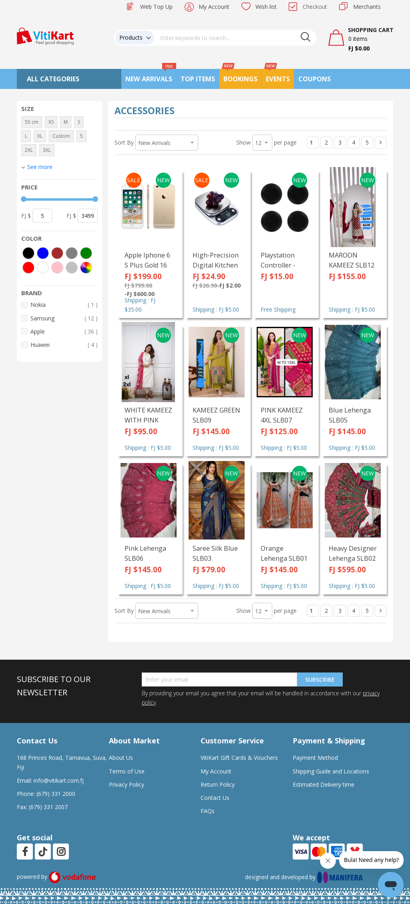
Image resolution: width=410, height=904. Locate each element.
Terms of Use (127, 771)
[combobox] (235, 38)
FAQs (208, 811)
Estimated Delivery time (323, 784)
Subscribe (320, 679)
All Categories (53, 78)
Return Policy (218, 784)
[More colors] (86, 267)
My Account (214, 6)
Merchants (367, 6)
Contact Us (215, 797)
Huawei (64, 344)
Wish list (266, 6)
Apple (64, 331)
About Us (121, 757)
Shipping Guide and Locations (331, 771)
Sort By (124, 142)
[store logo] (45, 35)
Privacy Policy (126, 784)
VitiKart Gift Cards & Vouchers (239, 757)
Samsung (64, 318)
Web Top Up (156, 6)
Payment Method (315, 757)
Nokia (64, 304)
